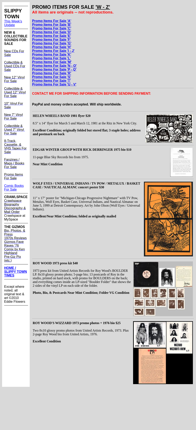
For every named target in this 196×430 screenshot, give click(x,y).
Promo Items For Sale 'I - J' (53, 51)
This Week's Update (13, 23)
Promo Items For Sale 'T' (51, 80)
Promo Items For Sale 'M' (52, 62)
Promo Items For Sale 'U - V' (54, 84)
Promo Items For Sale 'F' (51, 39)
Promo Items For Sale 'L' (51, 58)
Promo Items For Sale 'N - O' (54, 65)
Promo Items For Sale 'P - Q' (54, 69)
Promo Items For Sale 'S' (51, 77)
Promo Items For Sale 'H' (51, 47)
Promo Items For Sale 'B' (51, 24)
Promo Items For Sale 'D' (51, 32)
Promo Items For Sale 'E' (51, 36)
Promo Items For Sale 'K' (51, 54)
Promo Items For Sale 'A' (51, 21)
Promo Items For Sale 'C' (51, 28)
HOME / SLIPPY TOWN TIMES (15, 271)
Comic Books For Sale (14, 187)
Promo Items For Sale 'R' (51, 73)
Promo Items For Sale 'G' (51, 43)
